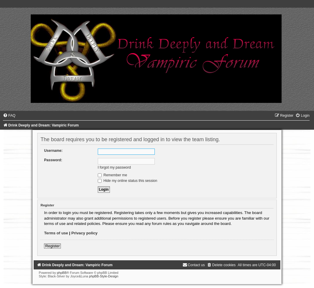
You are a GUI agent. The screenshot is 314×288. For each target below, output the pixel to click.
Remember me (112, 175)
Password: (53, 160)
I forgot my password (114, 167)
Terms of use (56, 233)
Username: (53, 151)
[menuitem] (9, 115)
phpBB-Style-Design (103, 276)
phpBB (61, 272)
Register (52, 246)
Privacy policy (84, 233)
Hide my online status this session (127, 181)
